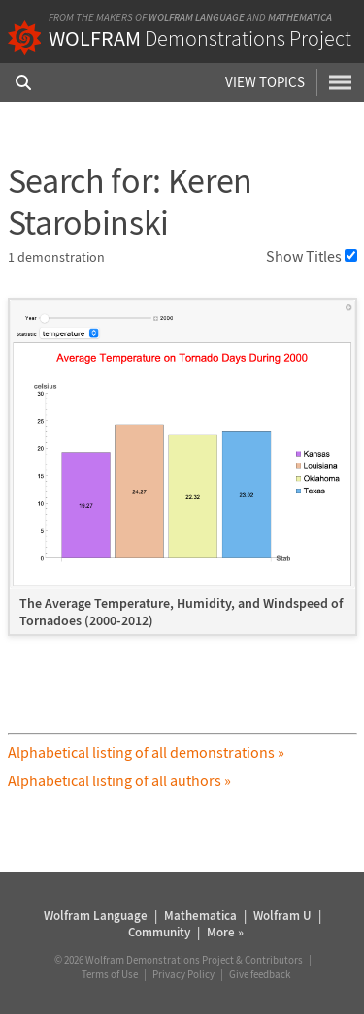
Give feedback (259, 974)
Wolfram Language (197, 17)
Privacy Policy (183, 974)
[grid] (182, 476)
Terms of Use (110, 974)
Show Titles (311, 256)
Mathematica (300, 17)
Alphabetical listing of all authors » (119, 780)
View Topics (265, 82)
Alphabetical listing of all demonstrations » (146, 752)
